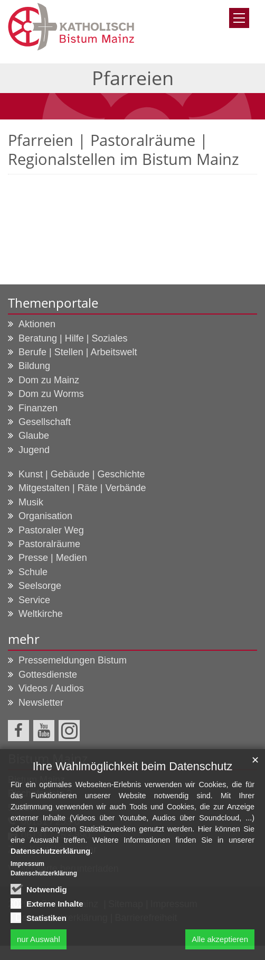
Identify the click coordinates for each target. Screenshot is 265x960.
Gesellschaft (44, 422)
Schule (33, 572)
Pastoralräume (49, 544)
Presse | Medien (52, 557)
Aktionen (36, 324)
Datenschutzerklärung (50, 852)
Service (34, 600)
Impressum (27, 865)
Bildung (34, 366)
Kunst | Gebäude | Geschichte (81, 474)
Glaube (33, 435)
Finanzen (38, 408)
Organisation (45, 516)
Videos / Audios (51, 688)
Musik (30, 502)
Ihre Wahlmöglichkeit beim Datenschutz (132, 767)
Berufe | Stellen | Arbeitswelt (77, 352)
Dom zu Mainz (48, 380)
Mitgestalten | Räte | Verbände (82, 488)
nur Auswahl (38, 940)
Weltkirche (40, 613)
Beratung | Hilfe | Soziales (72, 338)
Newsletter (40, 702)
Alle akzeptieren (220, 940)
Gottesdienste (47, 674)
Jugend (34, 450)
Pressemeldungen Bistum (72, 660)
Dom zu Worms (51, 394)
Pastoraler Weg (51, 530)
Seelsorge (39, 585)
